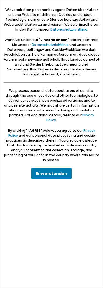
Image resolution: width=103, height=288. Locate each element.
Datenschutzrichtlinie (68, 29)
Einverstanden (51, 173)
